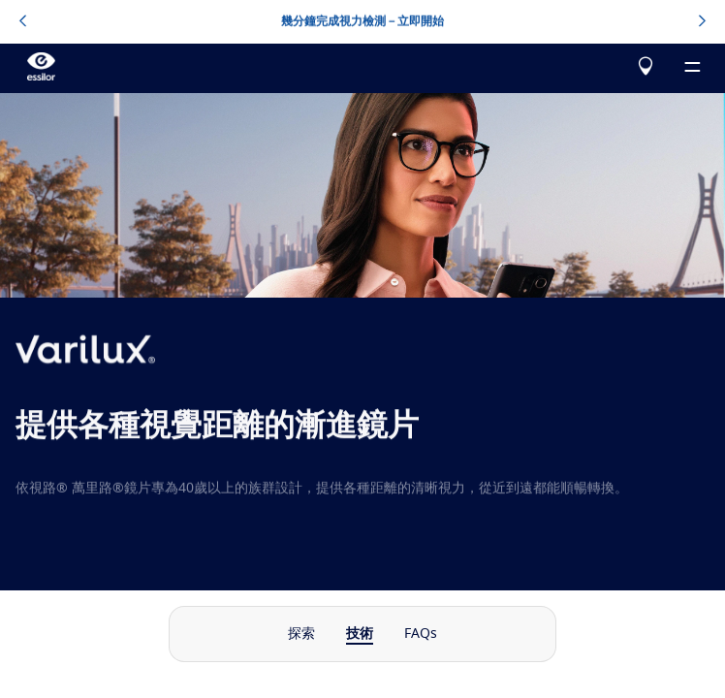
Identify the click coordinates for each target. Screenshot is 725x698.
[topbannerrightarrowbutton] (702, 22)
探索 (301, 634)
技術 (359, 634)
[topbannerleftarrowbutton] (23, 22)
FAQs (420, 634)
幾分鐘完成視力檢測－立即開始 (362, 21)
